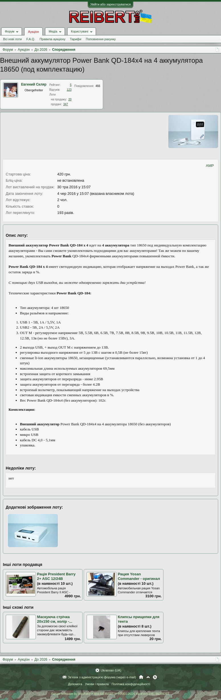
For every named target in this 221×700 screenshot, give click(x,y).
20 (69, 99)
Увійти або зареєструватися (110, 4)
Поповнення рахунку (101, 39)
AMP (210, 165)
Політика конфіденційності (131, 684)
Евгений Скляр (33, 84)
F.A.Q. (30, 39)
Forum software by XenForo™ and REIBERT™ (110, 693)
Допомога (75, 684)
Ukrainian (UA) (111, 670)
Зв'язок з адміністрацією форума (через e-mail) (102, 677)
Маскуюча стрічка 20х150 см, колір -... (54, 619)
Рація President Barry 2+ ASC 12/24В (56, 576)
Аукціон (33, 31)
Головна (141, 677)
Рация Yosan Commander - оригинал (139, 576)
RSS (155, 677)
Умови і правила (97, 684)
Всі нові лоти (12, 39)
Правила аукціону (52, 39)
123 (69, 89)
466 (97, 86)
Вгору (148, 677)
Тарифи (75, 39)
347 (65, 104)
